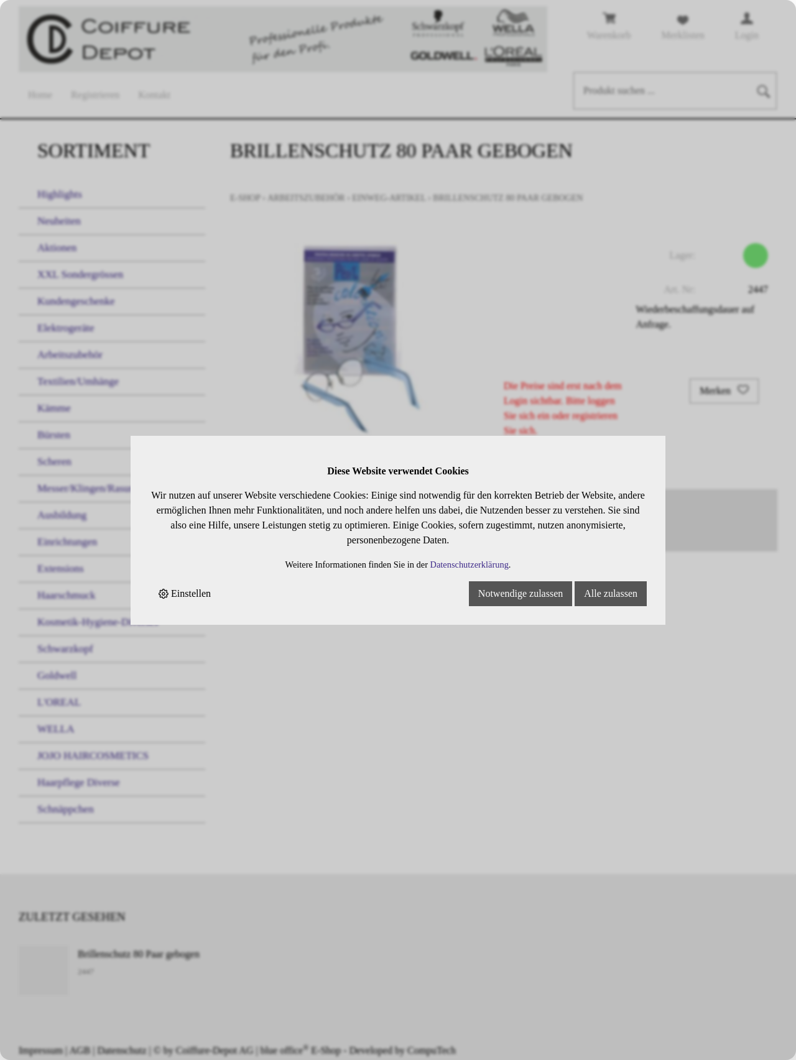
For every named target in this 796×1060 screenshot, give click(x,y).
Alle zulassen (610, 593)
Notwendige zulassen (520, 593)
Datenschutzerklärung (469, 564)
